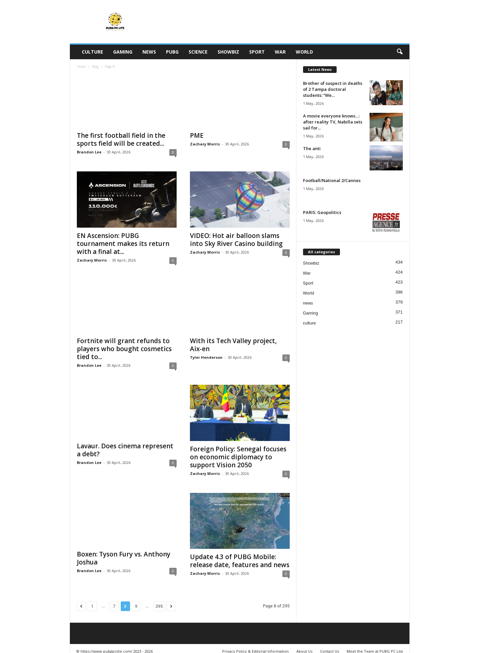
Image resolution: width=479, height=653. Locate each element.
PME (197, 135)
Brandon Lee (89, 151)
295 (159, 606)
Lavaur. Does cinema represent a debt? (125, 450)
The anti (312, 148)
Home (81, 66)
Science (198, 52)
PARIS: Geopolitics (322, 212)
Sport (257, 52)
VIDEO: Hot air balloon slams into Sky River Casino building (236, 239)
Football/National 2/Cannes (332, 180)
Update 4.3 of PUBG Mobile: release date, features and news (239, 560)
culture (92, 52)
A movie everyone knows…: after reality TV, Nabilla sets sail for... (332, 122)
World (304, 52)
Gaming (122, 52)
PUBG (172, 52)
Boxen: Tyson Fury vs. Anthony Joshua (123, 558)
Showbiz (228, 52)
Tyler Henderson (206, 357)
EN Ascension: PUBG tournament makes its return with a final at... (123, 243)
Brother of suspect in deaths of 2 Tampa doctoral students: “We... (332, 89)
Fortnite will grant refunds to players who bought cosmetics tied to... (124, 348)
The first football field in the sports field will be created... (121, 139)
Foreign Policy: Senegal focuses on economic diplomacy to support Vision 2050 (238, 457)
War (280, 52)
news (149, 52)
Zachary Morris (205, 143)
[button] (399, 52)
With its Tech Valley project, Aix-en (233, 344)
